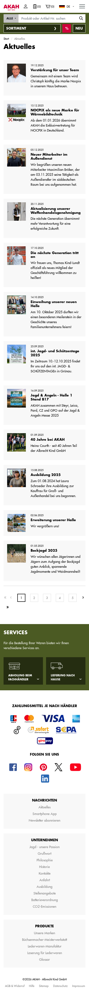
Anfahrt (44, 880)
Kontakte (45, 873)
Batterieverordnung (44, 900)
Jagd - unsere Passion (44, 847)
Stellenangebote (44, 893)
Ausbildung (44, 887)
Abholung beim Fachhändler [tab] (20, 677)
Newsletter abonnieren (44, 820)
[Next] (83, 598)
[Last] (7, 607)
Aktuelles (44, 807)
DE (68, 6)
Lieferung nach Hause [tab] (63, 677)
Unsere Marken (44, 933)
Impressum (78, 986)
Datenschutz (60, 986)
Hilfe (31, 986)
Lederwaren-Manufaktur (44, 946)
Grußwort (44, 853)
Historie (44, 867)
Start (6, 38)
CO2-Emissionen (44, 906)
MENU (82, 5)
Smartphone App (45, 814)
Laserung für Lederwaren (44, 953)
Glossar (44, 959)
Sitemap (44, 986)
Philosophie (45, 860)
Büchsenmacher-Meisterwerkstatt (44, 940)
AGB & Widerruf (14, 986)
